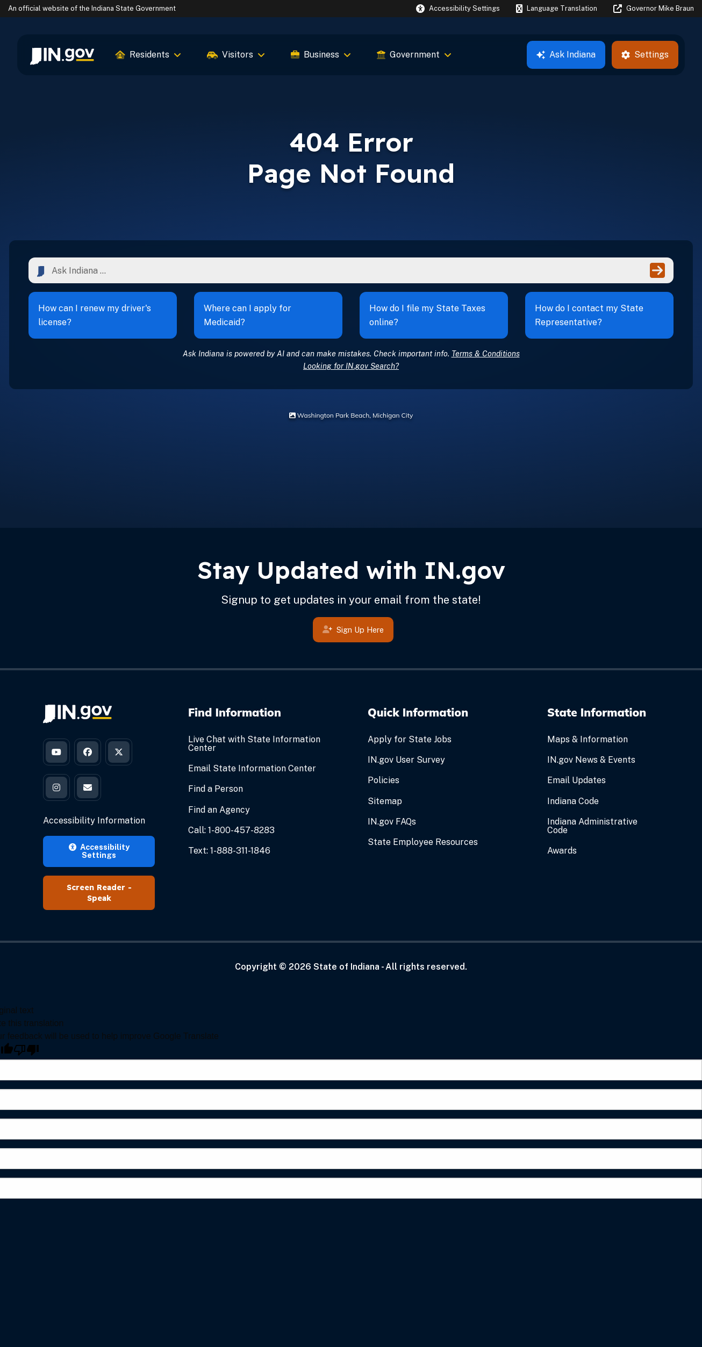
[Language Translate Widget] (556, 8)
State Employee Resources (423, 842)
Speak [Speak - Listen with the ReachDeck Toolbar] (99, 898)
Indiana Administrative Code (592, 825)
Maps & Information (587, 739)
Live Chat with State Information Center (254, 743)
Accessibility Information (94, 820)
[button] (458, 8)
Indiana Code (573, 801)
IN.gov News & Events (591, 760)
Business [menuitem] (321, 54)
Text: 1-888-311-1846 (229, 851)
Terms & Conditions (486, 353)
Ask (566, 54)
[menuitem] (62, 55)
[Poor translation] (26, 1050)
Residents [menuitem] (148, 54)
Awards (562, 851)
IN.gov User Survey (406, 760)
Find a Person (215, 789)
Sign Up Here (353, 632)
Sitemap (385, 801)
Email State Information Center (252, 768)
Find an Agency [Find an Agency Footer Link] (219, 810)
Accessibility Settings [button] (99, 850)
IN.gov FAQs (392, 821)
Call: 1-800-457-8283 (231, 830)
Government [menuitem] (414, 54)
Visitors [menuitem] (236, 54)
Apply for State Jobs (410, 739)
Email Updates (576, 780)
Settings (645, 54)
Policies (383, 780)
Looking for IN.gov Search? (351, 365)
